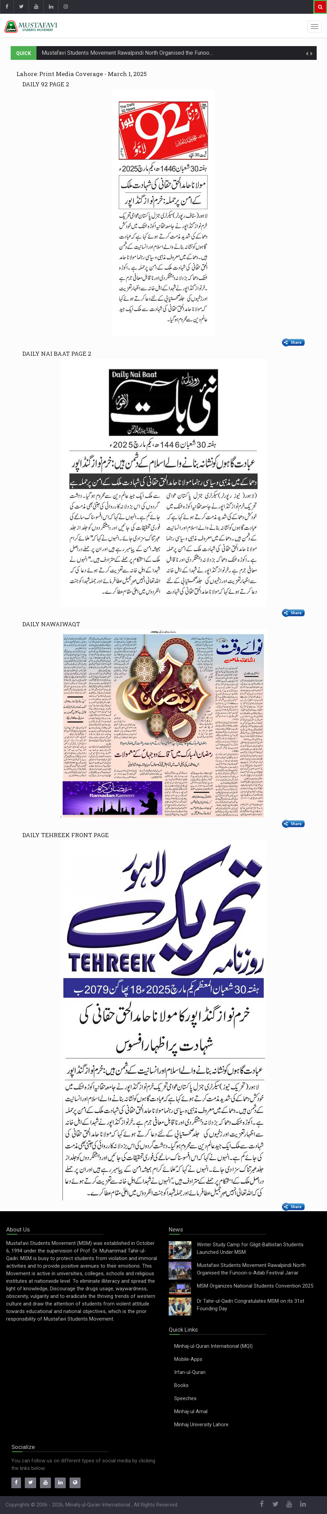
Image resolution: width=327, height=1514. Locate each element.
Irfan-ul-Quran (189, 1372)
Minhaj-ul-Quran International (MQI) (213, 1346)
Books (181, 1385)
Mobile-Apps (188, 1359)
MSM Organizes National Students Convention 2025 (255, 1286)
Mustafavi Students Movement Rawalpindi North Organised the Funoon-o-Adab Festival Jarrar (154, 53)
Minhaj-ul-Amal (191, 1412)
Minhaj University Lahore (201, 1425)
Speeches (185, 1398)
